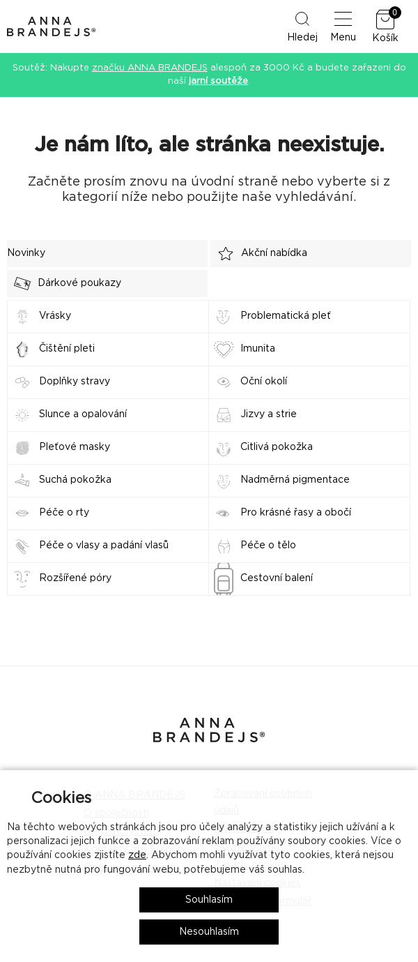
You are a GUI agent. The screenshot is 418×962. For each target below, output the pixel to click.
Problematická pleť (285, 316)
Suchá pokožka (75, 480)
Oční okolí (263, 381)
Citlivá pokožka (276, 447)
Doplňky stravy (74, 381)
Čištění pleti (67, 349)
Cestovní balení (276, 578)
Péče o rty (64, 513)
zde (137, 855)
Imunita (257, 349)
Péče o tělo (268, 545)
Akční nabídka (258, 253)
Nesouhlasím (209, 932)
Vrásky (55, 316)
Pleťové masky (74, 447)
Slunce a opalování (83, 414)
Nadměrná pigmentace (295, 480)
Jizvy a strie (268, 414)
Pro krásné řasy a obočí (295, 513)
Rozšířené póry (75, 578)
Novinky (26, 253)
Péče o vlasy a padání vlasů (104, 545)
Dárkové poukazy (64, 283)
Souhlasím (209, 900)
